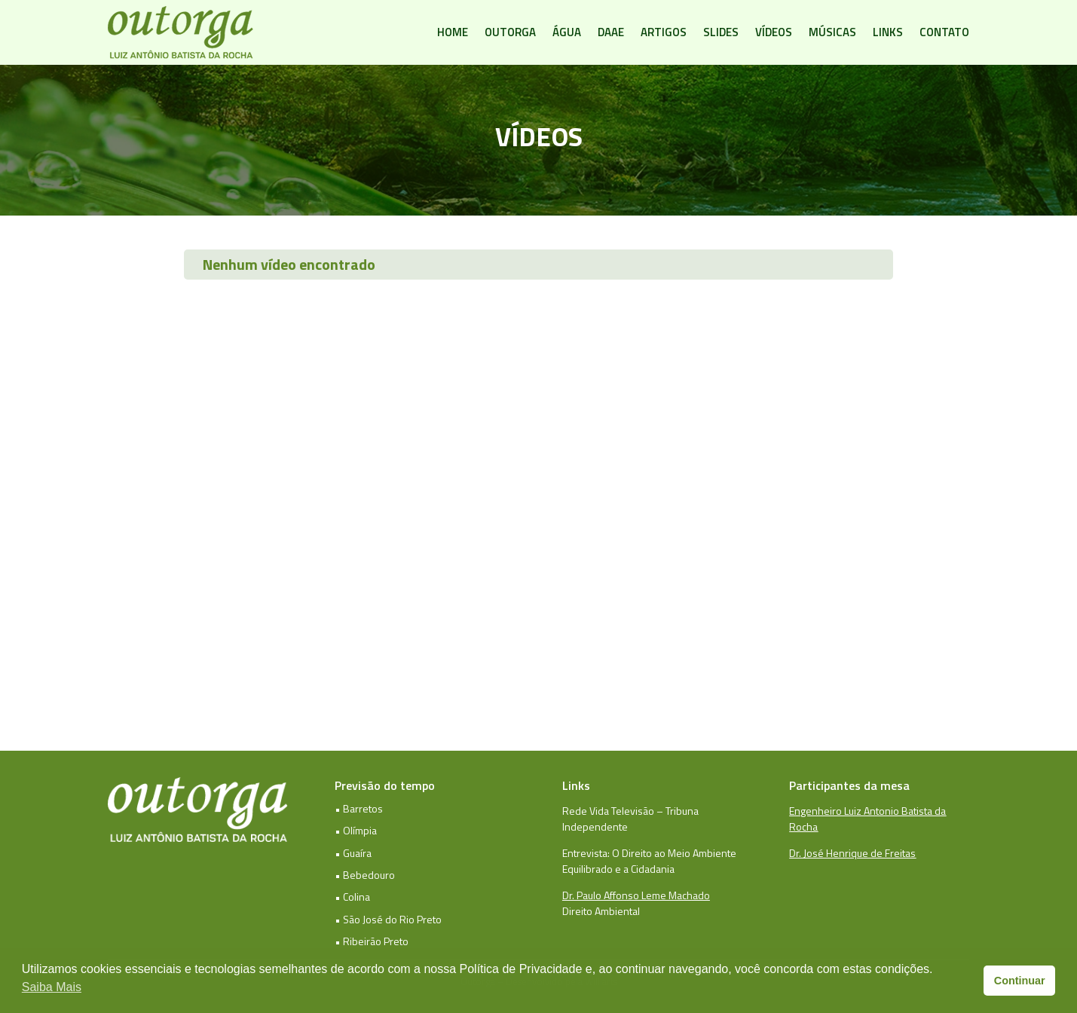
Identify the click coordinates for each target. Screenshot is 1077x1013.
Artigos (664, 32)
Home (452, 32)
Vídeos (773, 32)
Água (566, 32)
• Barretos (359, 808)
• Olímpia (356, 830)
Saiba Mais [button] (51, 987)
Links (888, 32)
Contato (944, 32)
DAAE (611, 32)
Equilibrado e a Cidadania (618, 869)
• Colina (352, 896)
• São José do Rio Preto (388, 919)
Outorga (510, 32)
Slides (721, 32)
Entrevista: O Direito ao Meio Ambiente (649, 853)
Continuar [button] (1019, 981)
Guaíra (357, 853)
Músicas (832, 32)
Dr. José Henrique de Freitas (852, 853)
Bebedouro (369, 875)
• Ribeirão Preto (371, 941)
